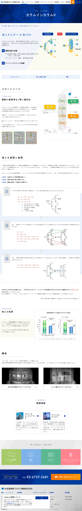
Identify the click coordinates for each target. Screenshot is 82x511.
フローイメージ (14, 77)
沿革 (50, 501)
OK (42, 497)
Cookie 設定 (17, 504)
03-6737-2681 (38, 477)
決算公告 (51, 506)
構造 (67, 77)
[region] (26, 502)
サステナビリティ (53, 509)
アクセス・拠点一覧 (54, 504)
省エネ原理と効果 (41, 77)
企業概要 (51, 499)
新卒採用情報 (68, 496)
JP (77, 2)
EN (80, 2)
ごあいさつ (52, 496)
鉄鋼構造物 (4, 509)
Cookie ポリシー (11, 503)
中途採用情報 (68, 499)
